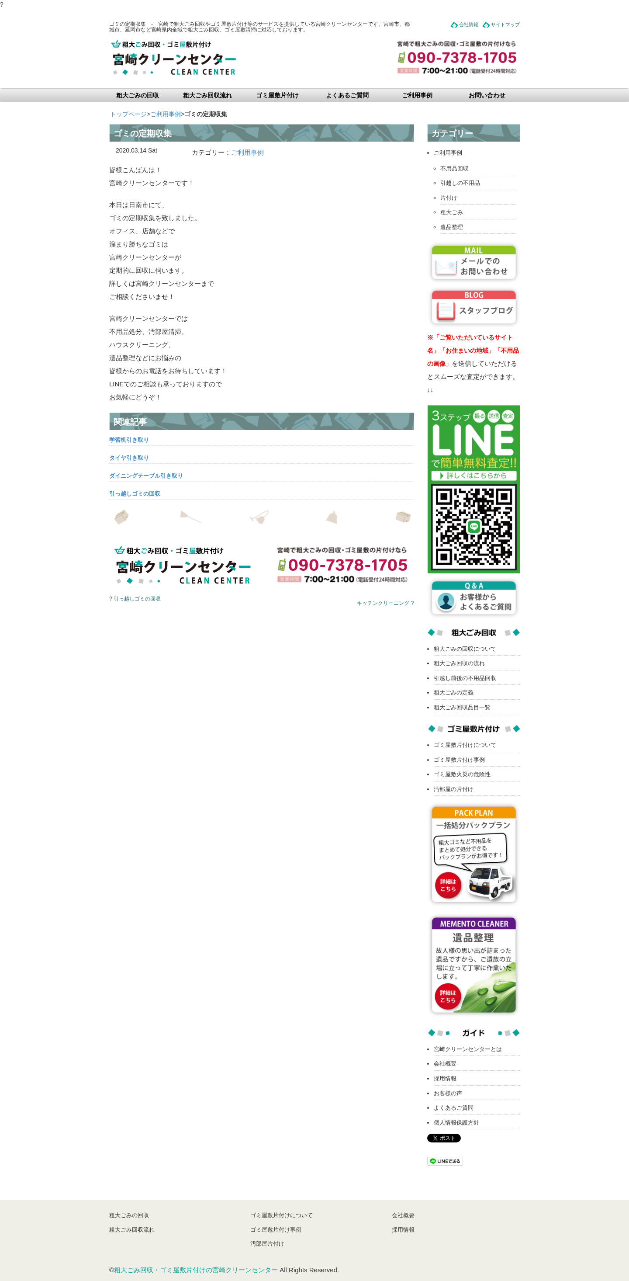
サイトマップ (505, 24)
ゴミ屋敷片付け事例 (459, 760)
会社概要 (445, 1063)
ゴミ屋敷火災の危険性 (462, 774)
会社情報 (468, 24)
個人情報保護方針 (456, 1122)
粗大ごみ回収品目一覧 (462, 707)
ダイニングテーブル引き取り (146, 475)
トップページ (128, 114)
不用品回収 (454, 168)
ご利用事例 (417, 95)
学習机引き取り (129, 440)
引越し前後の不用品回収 (465, 678)
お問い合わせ (487, 95)
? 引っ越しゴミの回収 (135, 599)
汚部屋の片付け (453, 789)
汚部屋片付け (267, 1243)
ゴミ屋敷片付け (277, 95)
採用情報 (445, 1078)
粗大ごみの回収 (137, 95)
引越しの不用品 (460, 183)
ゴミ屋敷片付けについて (465, 745)
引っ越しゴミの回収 (134, 493)
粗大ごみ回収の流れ (459, 663)
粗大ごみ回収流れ (207, 95)
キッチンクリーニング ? (385, 603)
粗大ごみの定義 (453, 692)
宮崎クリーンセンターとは (468, 1049)
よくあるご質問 (347, 95)
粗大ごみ (451, 212)
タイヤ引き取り (129, 458)
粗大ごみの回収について (465, 649)
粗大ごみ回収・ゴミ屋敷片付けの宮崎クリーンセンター (196, 1270)
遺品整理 (451, 227)
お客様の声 (448, 1093)
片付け (448, 197)
